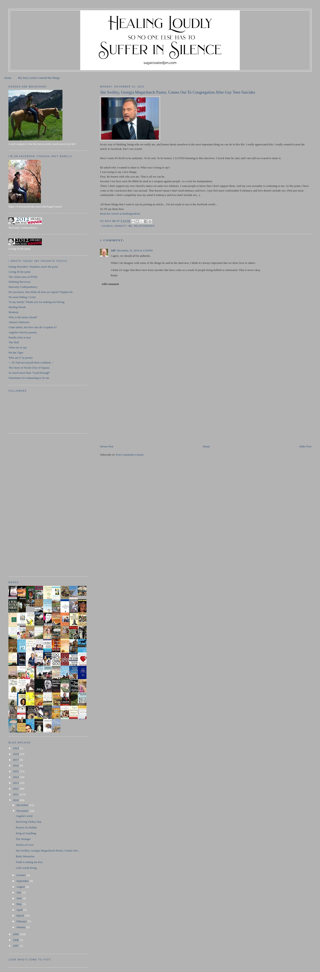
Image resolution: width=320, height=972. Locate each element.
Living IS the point (19, 271)
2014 (16, 777)
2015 (16, 771)
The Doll (13, 342)
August (21, 886)
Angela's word (24, 816)
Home (8, 77)
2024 (16, 748)
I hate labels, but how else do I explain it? (32, 327)
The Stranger (23, 839)
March (20, 915)
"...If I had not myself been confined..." (31, 362)
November (22, 810)
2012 (16, 788)
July (19, 892)
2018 (16, 754)
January (21, 927)
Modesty (13, 312)
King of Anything (26, 833)
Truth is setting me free (29, 862)
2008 (16, 940)
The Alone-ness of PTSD (22, 277)
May (19, 904)
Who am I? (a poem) (20, 357)
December (22, 805)
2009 (16, 934)
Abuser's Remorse (18, 322)
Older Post (305, 446)
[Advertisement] (133, 413)
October (21, 875)
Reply (114, 275)
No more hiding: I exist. (22, 297)
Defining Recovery (19, 281)
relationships (144, 226)
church (107, 226)
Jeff (113, 250)
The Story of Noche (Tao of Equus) (28, 367)
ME (130, 226)
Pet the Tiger (15, 352)
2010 (16, 800)
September (23, 881)
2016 (16, 765)
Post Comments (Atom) (130, 454)
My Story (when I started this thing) (39, 77)
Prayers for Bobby (26, 827)
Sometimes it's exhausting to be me (28, 377)
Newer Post (106, 446)
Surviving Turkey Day (29, 821)
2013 (16, 782)
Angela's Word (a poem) (22, 332)
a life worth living (26, 867)
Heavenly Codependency (22, 286)
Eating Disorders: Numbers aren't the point (33, 266)
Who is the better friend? (22, 317)
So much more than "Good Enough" (29, 372)
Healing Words (17, 307)
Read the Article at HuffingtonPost (120, 213)
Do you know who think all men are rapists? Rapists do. (40, 292)
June (19, 898)
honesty (121, 226)
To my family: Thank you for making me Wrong (36, 302)
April (19, 909)
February (22, 921)
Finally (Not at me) (19, 337)
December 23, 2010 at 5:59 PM (135, 250)
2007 (16, 945)
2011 (16, 794)
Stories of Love (25, 844)
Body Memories (25, 856)
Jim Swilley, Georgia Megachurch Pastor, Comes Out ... (48, 850)
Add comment (110, 284)
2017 (16, 759)
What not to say (17, 347)
